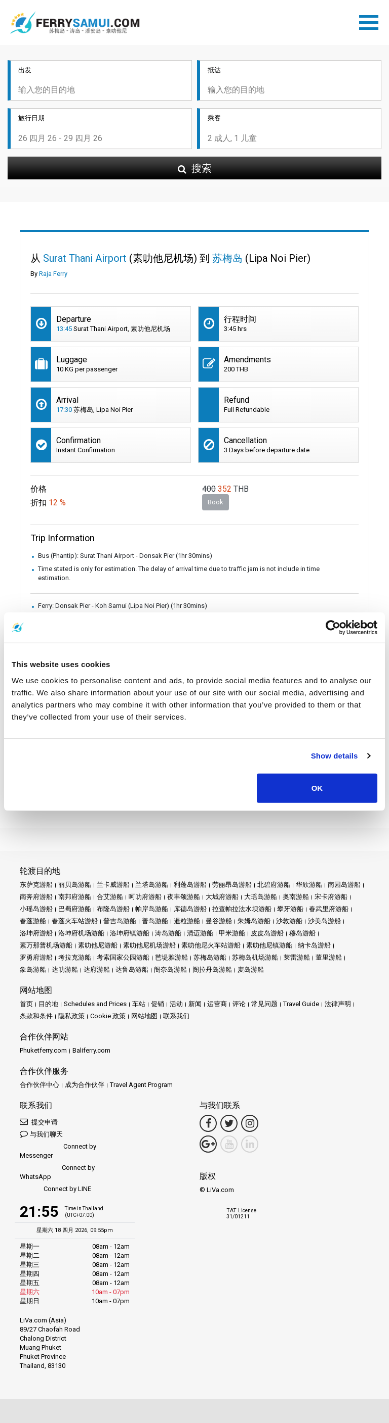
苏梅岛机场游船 (255, 957)
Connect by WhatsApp (57, 1172)
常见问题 (264, 1004)
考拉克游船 (74, 957)
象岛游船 (33, 969)
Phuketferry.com (43, 1050)
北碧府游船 (273, 884)
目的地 (48, 1004)
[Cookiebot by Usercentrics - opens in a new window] (333, 627)
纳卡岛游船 (314, 945)
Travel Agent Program (141, 1084)
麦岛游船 (251, 969)
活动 (176, 1004)
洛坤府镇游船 (129, 933)
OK (317, 787)
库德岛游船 (190, 909)
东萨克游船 (36, 884)
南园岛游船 (344, 884)
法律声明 (338, 1004)
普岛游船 (155, 921)
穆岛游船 (302, 933)
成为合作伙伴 (84, 1084)
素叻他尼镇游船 (269, 945)
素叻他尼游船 (98, 945)
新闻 (195, 1004)
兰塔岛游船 (151, 884)
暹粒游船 (187, 921)
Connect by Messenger (58, 1151)
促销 (157, 1004)
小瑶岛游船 (36, 909)
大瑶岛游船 (260, 896)
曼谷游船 (219, 921)
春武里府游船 (328, 909)
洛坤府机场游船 (81, 933)
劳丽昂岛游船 (232, 884)
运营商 (217, 1004)
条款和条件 (36, 1016)
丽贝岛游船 (74, 884)
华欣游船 (309, 884)
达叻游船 (65, 969)
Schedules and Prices (95, 1004)
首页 (26, 1004)
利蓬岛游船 (190, 884)
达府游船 (97, 969)
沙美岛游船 (324, 921)
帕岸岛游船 (151, 909)
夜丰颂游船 (183, 896)
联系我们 (176, 1016)
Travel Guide (301, 1004)
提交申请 (39, 1121)
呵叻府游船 (145, 896)
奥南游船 (296, 896)
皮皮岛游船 (267, 933)
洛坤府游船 (36, 933)
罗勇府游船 (36, 957)
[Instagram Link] (249, 1123)
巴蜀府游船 (74, 909)
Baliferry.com (91, 1050)
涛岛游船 (168, 933)
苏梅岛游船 (209, 957)
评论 (239, 1004)
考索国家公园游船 (123, 957)
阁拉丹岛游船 (212, 969)
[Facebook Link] (208, 1123)
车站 (138, 1004)
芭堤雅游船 (171, 957)
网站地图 (144, 1016)
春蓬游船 (33, 921)
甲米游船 (232, 933)
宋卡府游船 (331, 896)
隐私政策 (71, 1016)
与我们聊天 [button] (41, 1133)
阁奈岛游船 (170, 969)
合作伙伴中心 (39, 1084)
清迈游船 (200, 933)
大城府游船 (222, 896)
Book (215, 502)
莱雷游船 (297, 957)
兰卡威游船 (113, 884)
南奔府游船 (36, 896)
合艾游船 (110, 896)
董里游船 (329, 957)
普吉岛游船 (119, 921)
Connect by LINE (55, 1189)
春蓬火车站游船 (75, 921)
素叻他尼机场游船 (149, 945)
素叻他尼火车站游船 (211, 945)
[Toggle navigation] (371, 21)
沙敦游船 (289, 921)
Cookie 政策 (108, 1016)
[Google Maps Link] (208, 1144)
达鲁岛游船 (131, 969)
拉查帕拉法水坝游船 (241, 909)
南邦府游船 (74, 896)
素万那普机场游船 (46, 945)
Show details (334, 755)
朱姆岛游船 (254, 921)
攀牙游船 (290, 909)
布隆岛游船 (113, 909)
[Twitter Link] (229, 1123)
